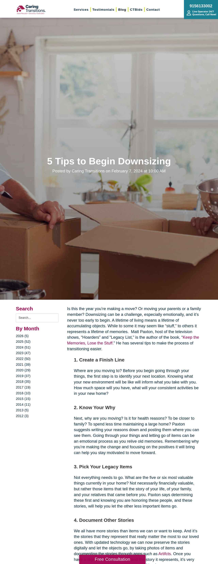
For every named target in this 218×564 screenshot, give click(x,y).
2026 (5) (22, 336)
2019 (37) (23, 376)
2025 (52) (23, 341)
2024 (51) (23, 347)
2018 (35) (23, 381)
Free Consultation (112, 559)
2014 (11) (23, 404)
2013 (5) (22, 410)
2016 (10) (23, 393)
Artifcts (164, 553)
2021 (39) (23, 364)
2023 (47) (23, 353)
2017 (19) (23, 387)
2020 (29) (23, 370)
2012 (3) (22, 416)
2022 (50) (23, 359)
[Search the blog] (37, 317)
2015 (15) (23, 399)
